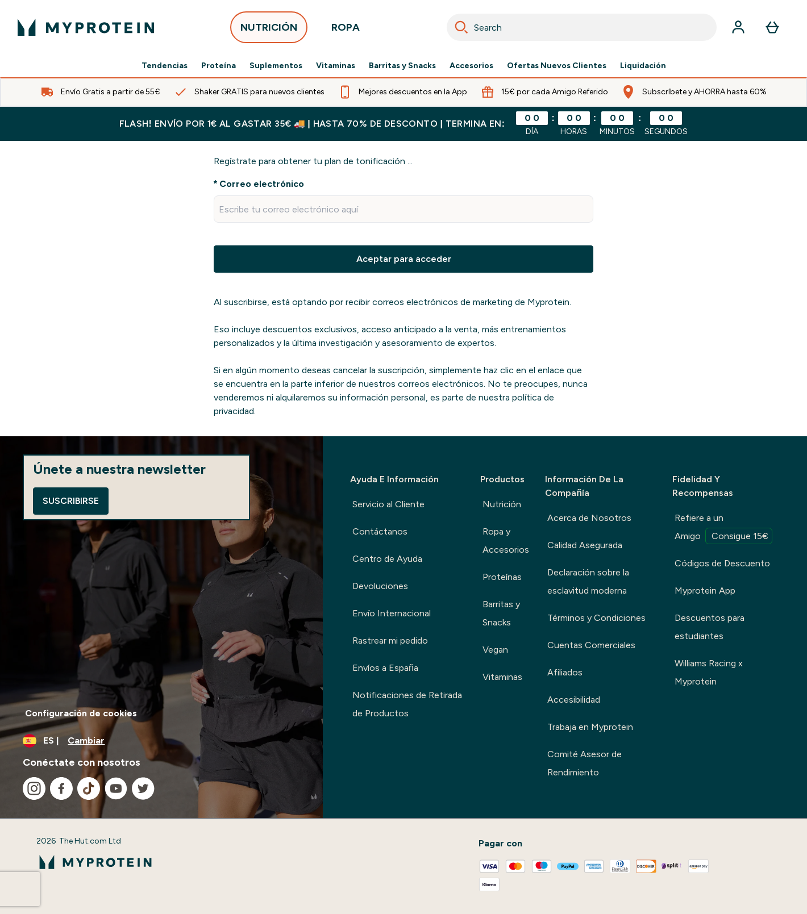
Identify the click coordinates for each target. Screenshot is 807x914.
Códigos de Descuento (722, 563)
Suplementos (275, 66)
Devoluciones (380, 586)
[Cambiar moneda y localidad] (161, 741)
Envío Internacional (391, 613)
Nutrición (501, 504)
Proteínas (502, 576)
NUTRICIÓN (268, 30)
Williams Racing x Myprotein (709, 672)
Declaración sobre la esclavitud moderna (588, 581)
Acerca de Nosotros (589, 517)
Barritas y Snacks (402, 66)
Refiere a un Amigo (723, 528)
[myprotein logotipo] (86, 27)
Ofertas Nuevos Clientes (556, 66)
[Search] (461, 27)
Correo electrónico (261, 183)
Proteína (218, 66)
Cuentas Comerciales (591, 645)
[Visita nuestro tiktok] (88, 788)
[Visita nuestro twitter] (143, 788)
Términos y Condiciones (596, 617)
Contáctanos (379, 531)
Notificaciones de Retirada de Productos (407, 704)
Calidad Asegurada (584, 545)
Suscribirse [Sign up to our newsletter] (71, 500)
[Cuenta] (738, 27)
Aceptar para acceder (403, 258)
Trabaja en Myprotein (590, 726)
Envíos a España (385, 667)
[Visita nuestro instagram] (34, 788)
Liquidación (643, 66)
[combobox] (582, 27)
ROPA (345, 30)
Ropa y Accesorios (505, 540)
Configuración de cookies (81, 713)
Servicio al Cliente (388, 504)
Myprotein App (705, 590)
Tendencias (165, 66)
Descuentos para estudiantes (709, 626)
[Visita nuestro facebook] (61, 788)
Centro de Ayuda (387, 558)
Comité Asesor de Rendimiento (584, 763)
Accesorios (471, 66)
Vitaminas (335, 66)
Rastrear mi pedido (390, 640)
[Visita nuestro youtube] (116, 788)
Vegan (495, 649)
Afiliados (565, 672)
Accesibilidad (573, 699)
